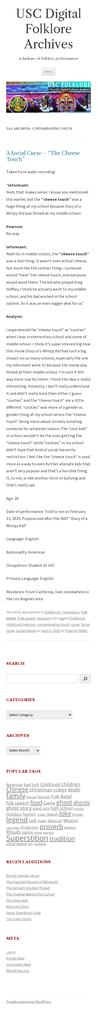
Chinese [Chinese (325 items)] (17, 789)
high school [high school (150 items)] (61, 808)
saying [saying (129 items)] (27, 832)
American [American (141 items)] (14, 784)
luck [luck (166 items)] (33, 820)
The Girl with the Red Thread (28, 888)
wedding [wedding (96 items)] (40, 844)
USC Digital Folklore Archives (48, 28)
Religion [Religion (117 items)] (70, 827)
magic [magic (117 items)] (42, 820)
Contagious (70, 612)
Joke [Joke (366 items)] (65, 813)
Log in (11, 952)
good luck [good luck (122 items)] (41, 808)
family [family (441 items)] (15, 795)
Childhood (52, 612)
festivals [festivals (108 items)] (44, 797)
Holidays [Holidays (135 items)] (14, 814)
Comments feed (18, 964)
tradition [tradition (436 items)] (62, 838)
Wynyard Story (17, 906)
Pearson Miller (76, 630)
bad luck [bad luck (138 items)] (31, 784)
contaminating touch (53, 624)
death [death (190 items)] (74, 790)
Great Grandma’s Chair (23, 912)
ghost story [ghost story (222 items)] (19, 807)
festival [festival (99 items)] (31, 797)
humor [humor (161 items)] (29, 814)
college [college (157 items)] (60, 790)
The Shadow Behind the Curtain (30, 894)
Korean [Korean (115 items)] (77, 814)
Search (15, 663)
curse (75, 624)
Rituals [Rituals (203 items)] (13, 832)
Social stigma (26, 630)
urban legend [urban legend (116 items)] (16, 843)
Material (43, 618)
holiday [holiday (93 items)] (79, 808)
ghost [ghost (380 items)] (64, 802)
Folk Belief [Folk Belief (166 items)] (61, 796)
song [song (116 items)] (38, 832)
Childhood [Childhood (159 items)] (50, 784)
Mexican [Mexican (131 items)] (55, 820)
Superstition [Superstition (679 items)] (27, 838)
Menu (49, 71)
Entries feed (15, 958)
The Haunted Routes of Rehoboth (32, 881)
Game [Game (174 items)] (49, 803)
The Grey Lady (17, 900)
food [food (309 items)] (36, 802)
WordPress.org (17, 970)
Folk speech (27, 618)
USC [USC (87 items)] (30, 844)
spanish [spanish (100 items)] (48, 832)
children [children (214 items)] (70, 784)
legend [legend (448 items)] (17, 819)
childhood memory (21, 624)
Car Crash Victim (18, 919)
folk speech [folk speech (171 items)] (17, 803)
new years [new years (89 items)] (13, 828)
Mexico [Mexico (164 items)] (70, 820)
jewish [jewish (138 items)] (52, 814)
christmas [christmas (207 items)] (40, 789)
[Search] (85, 678)
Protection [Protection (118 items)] (30, 827)
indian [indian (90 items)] (41, 814)
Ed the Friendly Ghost (22, 875)
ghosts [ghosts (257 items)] (81, 802)
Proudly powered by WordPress (28, 1001)
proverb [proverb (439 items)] (51, 826)
